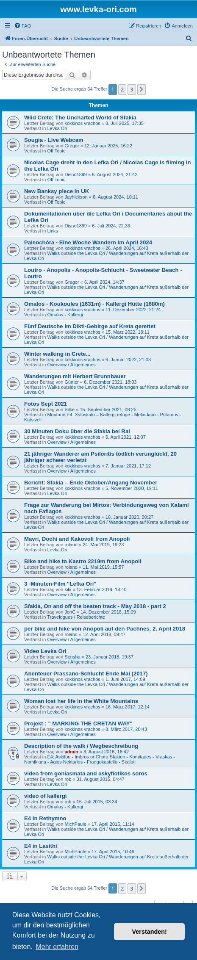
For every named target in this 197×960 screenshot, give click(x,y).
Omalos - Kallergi (65, 314)
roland (71, 544)
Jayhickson (75, 196)
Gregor (71, 145)
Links (52, 230)
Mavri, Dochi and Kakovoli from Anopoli (77, 539)
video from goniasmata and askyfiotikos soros (85, 773)
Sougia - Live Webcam (53, 140)
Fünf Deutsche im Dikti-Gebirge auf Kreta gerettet (89, 326)
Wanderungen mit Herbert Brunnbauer (75, 376)
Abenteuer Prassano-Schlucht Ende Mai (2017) (86, 673)
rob (67, 779)
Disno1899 (75, 174)
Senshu (72, 656)
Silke (69, 409)
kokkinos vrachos (82, 123)
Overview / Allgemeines (71, 364)
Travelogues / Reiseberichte (76, 617)
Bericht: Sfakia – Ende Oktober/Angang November (90, 482)
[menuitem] (22, 26)
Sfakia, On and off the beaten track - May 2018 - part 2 (95, 606)
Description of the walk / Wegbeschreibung (81, 746)
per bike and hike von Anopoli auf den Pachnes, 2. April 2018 (104, 628)
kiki (67, 589)
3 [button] (131, 89)
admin (71, 751)
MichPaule (75, 824)
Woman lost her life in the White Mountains (81, 701)
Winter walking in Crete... (57, 354)
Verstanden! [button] (149, 931)
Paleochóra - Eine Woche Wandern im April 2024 (88, 242)
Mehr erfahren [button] (57, 946)
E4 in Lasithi (40, 846)
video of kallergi (45, 796)
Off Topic (56, 150)
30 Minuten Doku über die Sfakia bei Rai (77, 431)
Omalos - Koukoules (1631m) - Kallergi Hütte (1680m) (94, 304)
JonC (69, 611)
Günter (71, 382)
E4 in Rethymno (45, 818)
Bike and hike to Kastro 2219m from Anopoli (83, 561)
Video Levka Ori (45, 651)
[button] (141, 89)
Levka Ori (57, 128)
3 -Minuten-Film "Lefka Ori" (60, 584)
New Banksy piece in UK (56, 191)
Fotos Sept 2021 (45, 404)
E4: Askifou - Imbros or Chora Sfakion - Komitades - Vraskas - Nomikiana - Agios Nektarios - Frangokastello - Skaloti (99, 759)
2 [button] (122, 89)
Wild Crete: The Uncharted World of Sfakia (80, 117)
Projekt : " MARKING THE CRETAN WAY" (78, 723)
